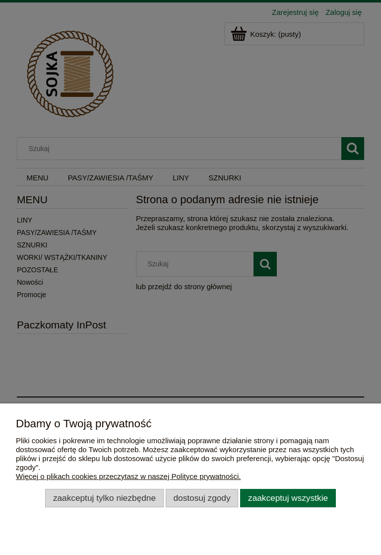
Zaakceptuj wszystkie (288, 498)
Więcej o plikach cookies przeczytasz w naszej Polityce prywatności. (128, 476)
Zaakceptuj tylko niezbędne (104, 498)
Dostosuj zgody (202, 498)
